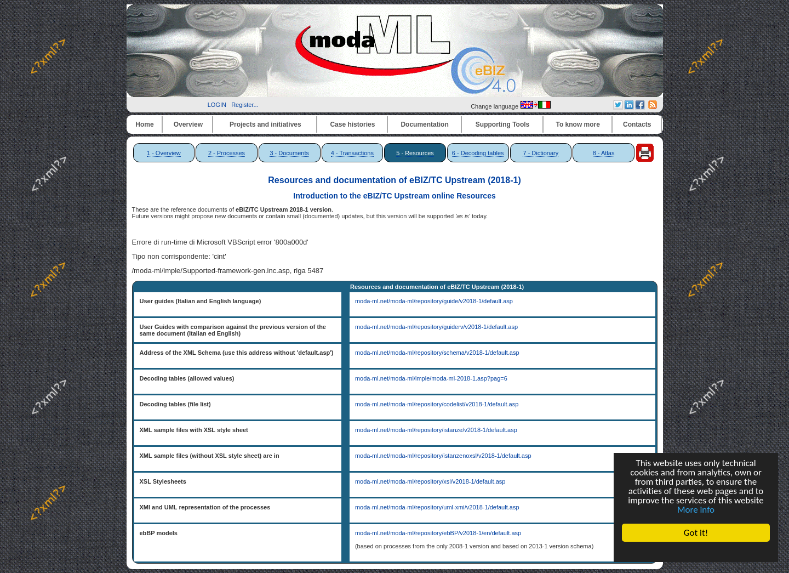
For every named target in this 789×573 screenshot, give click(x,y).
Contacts (637, 124)
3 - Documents (289, 153)
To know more (578, 124)
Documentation (424, 124)
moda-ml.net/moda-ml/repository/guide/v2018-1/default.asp (434, 301)
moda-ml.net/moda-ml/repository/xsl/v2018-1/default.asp (430, 481)
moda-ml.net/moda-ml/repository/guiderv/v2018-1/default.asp (436, 327)
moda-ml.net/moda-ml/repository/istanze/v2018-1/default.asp (436, 430)
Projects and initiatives (265, 124)
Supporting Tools (502, 124)
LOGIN (217, 104)
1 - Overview (164, 153)
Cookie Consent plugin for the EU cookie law (695, 552)
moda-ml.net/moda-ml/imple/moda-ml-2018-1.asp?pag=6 (431, 378)
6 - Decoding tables (478, 153)
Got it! (696, 532)
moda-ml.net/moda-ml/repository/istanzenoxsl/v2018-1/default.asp (443, 455)
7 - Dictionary (540, 153)
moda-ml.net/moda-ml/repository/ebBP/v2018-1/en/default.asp (438, 533)
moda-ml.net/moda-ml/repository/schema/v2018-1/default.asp (437, 352)
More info (695, 509)
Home (144, 124)
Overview (188, 124)
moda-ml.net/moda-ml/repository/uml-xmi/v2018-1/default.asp (437, 507)
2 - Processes (226, 153)
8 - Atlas (604, 153)
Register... (245, 104)
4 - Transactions (352, 153)
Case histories (352, 124)
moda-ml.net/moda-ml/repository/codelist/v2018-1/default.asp (436, 404)
